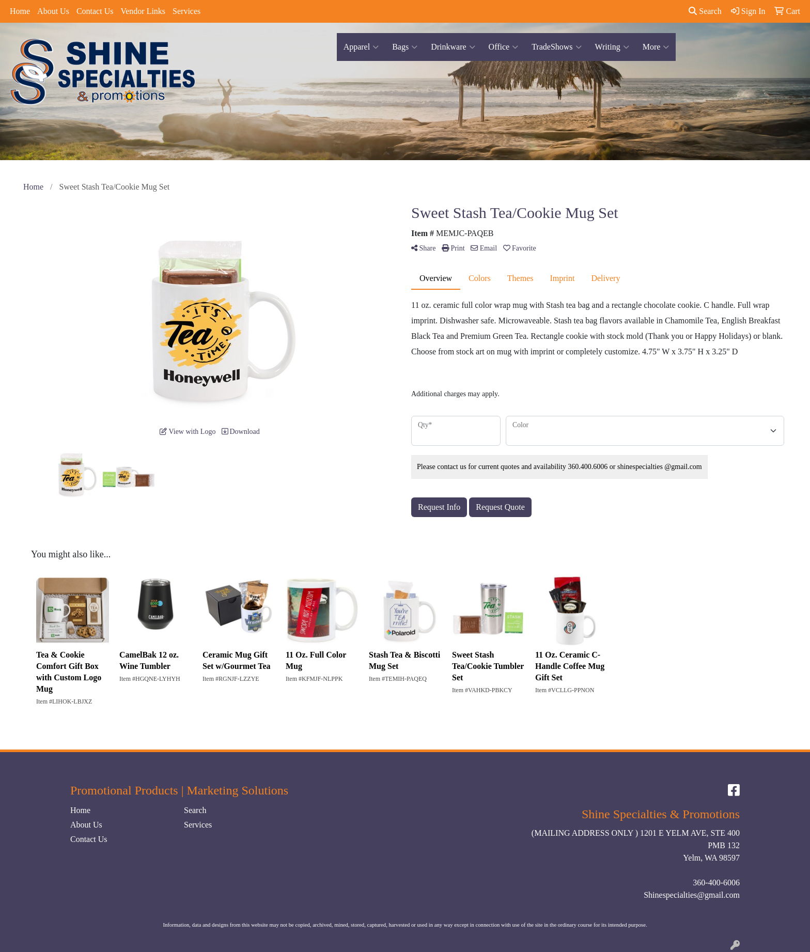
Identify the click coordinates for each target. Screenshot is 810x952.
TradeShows (556, 47)
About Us (53, 11)
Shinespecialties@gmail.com (692, 895)
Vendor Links (142, 11)
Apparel (361, 47)
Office (504, 47)
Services (186, 11)
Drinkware (453, 47)
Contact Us (95, 11)
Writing (612, 47)
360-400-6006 (716, 882)
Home (20, 11)
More (656, 47)
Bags (404, 47)
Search (705, 11)
